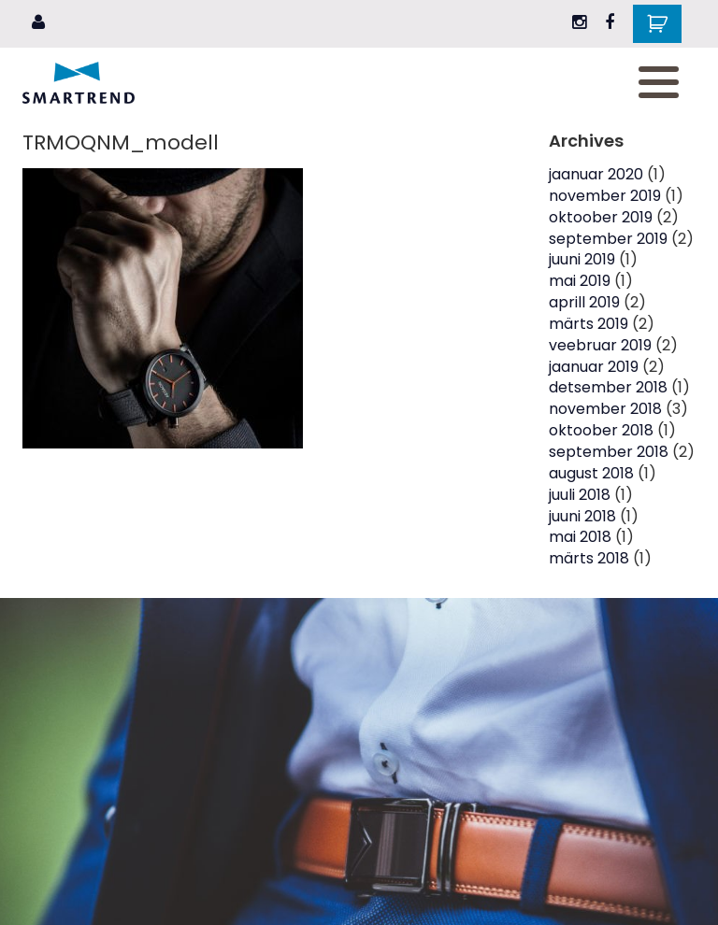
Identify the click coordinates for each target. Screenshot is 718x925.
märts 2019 (588, 323)
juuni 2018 (582, 516)
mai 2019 (579, 281)
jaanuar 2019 (594, 366)
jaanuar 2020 (596, 174)
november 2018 (605, 409)
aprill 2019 (584, 302)
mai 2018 (580, 537)
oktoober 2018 (601, 430)
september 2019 (608, 238)
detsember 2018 (608, 387)
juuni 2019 (582, 259)
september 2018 (608, 451)
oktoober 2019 (601, 217)
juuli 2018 (579, 494)
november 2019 (605, 195)
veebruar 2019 (600, 345)
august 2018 (591, 473)
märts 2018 (589, 558)
